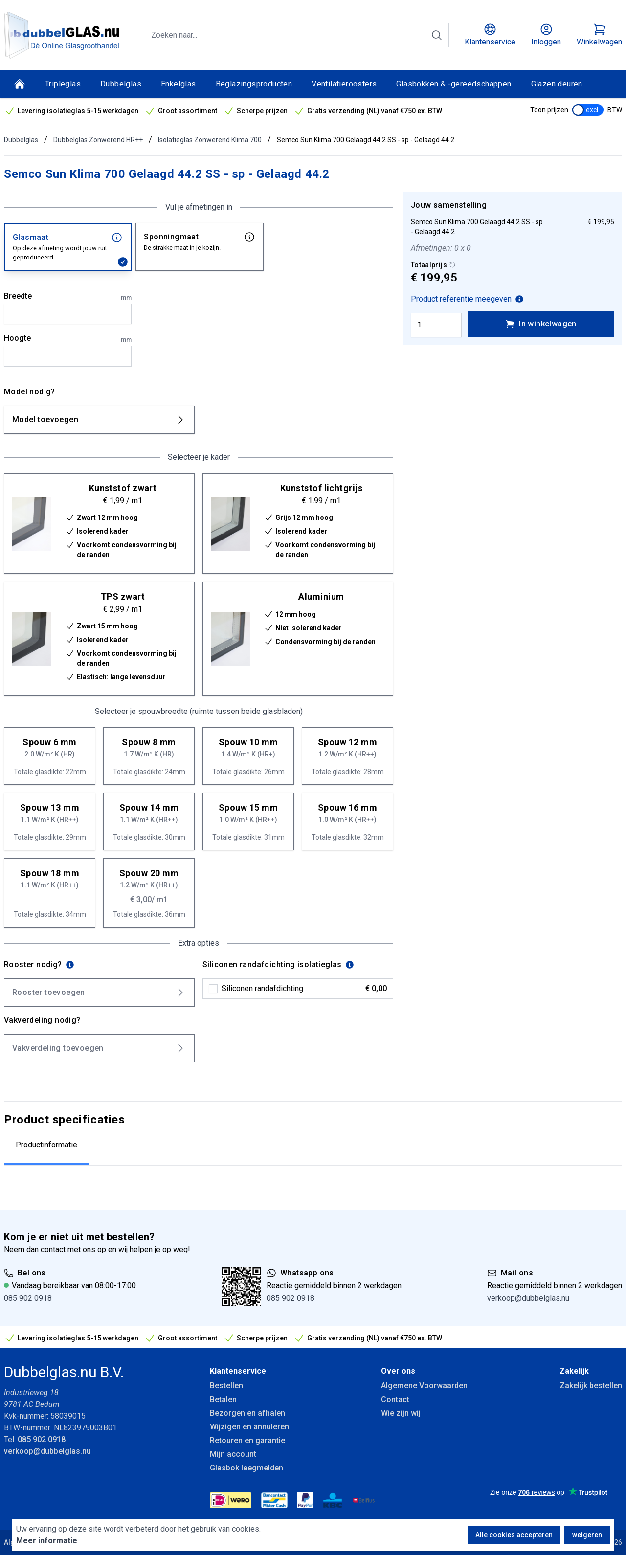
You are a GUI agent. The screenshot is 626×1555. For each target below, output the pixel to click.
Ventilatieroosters (344, 83)
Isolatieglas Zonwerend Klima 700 (210, 140)
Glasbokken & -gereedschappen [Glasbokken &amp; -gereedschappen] (453, 83)
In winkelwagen (541, 324)
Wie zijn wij (401, 1413)
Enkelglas (178, 83)
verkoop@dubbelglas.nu (528, 1298)
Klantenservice (238, 1371)
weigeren (587, 1535)
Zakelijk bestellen (590, 1385)
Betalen (223, 1399)
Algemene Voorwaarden (424, 1385)
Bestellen (226, 1385)
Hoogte (68, 338)
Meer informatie (46, 1540)
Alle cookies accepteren (514, 1535)
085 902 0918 (28, 1298)
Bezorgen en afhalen (247, 1413)
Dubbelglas (120, 83)
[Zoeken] (437, 35)
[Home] (19, 84)
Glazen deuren (556, 83)
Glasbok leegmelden (246, 1467)
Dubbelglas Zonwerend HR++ (98, 140)
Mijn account (233, 1454)
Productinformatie (46, 1144)
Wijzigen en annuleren (249, 1426)
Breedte (68, 296)
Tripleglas (63, 83)
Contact (395, 1399)
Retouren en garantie (247, 1440)
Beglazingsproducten (254, 83)
